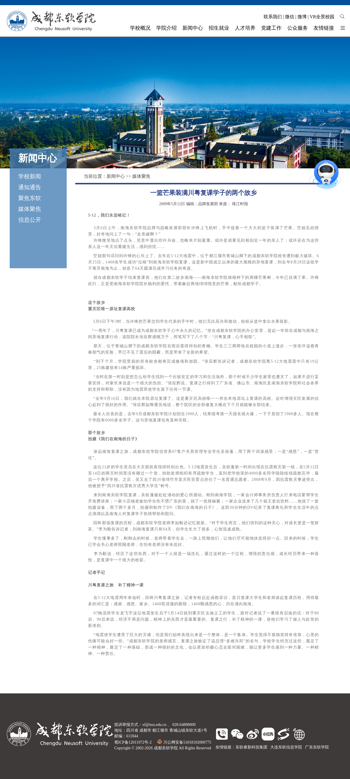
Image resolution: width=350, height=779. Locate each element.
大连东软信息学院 (286, 747)
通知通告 (29, 187)
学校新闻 (29, 176)
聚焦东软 (29, 198)
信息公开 (29, 220)
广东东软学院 (317, 747)
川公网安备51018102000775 (184, 742)
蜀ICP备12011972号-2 (133, 742)
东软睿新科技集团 (251, 747)
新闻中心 (116, 176)
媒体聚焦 (29, 209)
